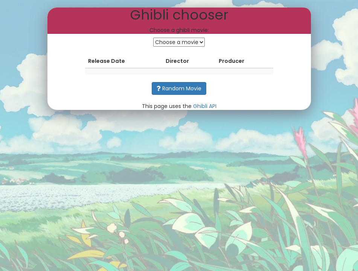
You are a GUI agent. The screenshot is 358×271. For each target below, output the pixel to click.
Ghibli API (204, 106)
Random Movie (179, 88)
